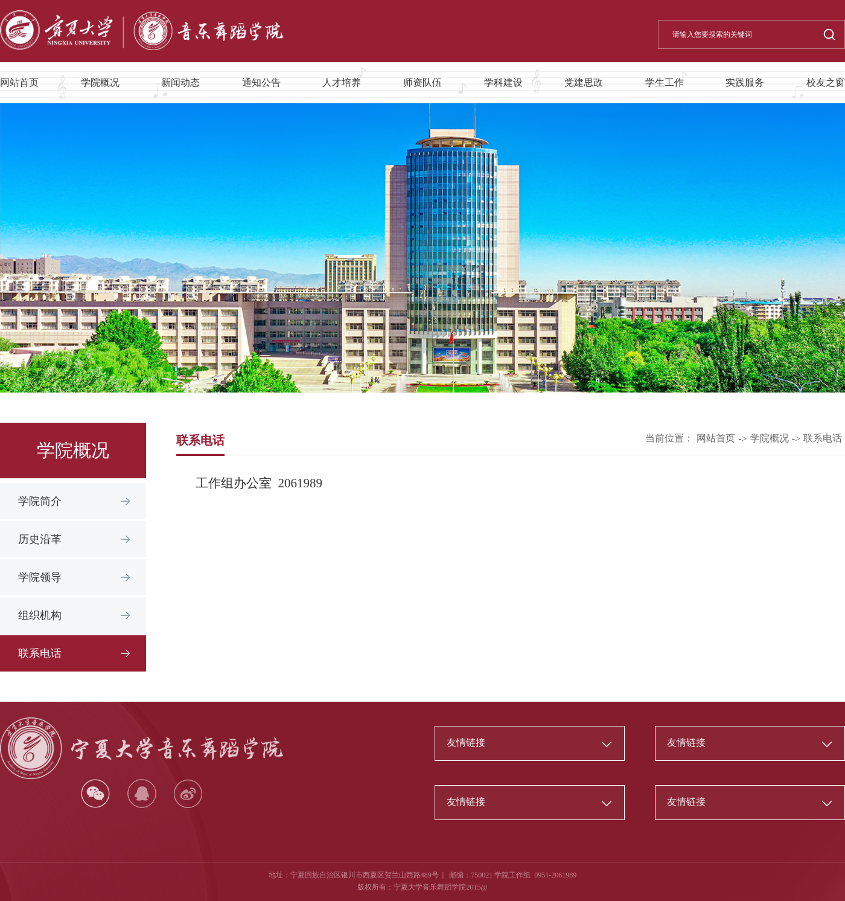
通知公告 (261, 82)
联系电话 (40, 653)
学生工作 (664, 82)
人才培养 (341, 82)
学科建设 (503, 82)
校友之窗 (825, 82)
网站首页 (19, 82)
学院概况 (100, 82)
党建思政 (583, 82)
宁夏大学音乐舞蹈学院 (430, 887)
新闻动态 (180, 82)
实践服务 (744, 82)
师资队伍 (422, 82)
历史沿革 (40, 539)
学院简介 (40, 501)
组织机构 (40, 615)
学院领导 (40, 577)
